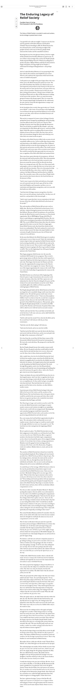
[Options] (72, 6)
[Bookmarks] (66, 6)
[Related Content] (69, 6)
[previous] (2, 347)
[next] (73, 347)
